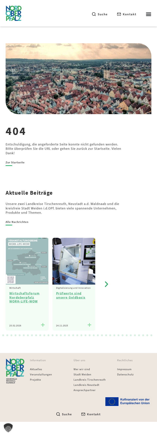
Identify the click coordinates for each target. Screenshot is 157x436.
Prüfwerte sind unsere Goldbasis (71, 295)
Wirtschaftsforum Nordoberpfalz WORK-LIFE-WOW (24, 297)
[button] (106, 284)
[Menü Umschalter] (148, 14)
